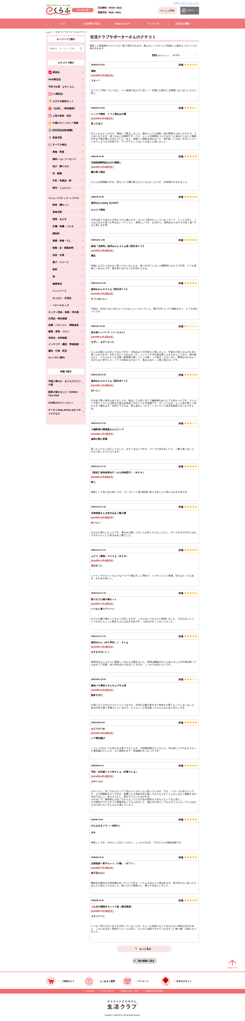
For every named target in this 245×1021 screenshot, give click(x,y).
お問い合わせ (108, 991)
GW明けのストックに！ (60, 402)
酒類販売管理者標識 (154, 991)
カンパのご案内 (56, 357)
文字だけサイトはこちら (186, 3)
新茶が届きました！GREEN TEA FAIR (63, 394)
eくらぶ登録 (168, 10)
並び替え (182, 55)
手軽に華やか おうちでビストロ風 (64, 383)
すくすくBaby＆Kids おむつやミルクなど (64, 412)
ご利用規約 (90, 991)
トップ (49, 32)
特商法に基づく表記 (129, 991)
